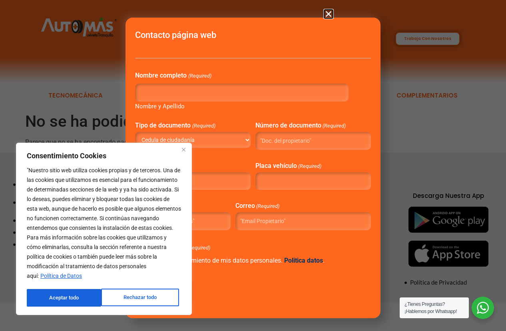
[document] (253, 165)
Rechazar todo (65, 298)
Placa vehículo (288, 174)
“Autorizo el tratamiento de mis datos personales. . (244, 278)
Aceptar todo (144, 298)
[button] (329, 14)
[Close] (183, 151)
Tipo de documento (204, 128)
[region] (104, 230)
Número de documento (288, 131)
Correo (262, 213)
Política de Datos (61, 278)
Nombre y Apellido (189, 109)
